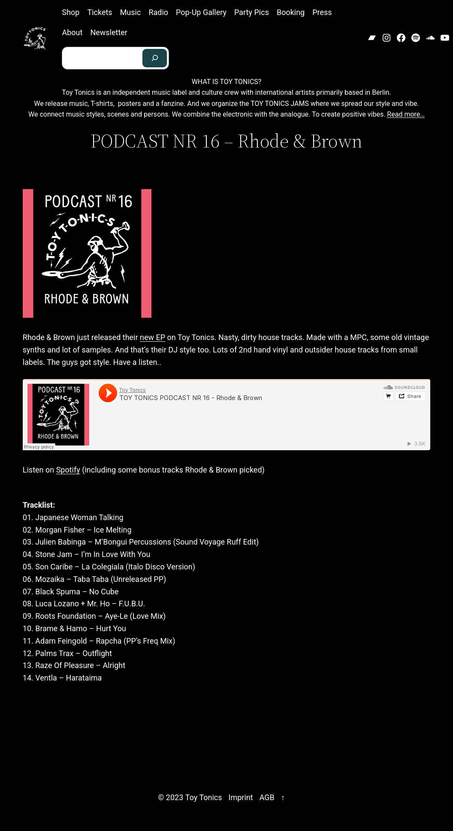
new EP (152, 337)
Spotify (68, 469)
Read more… (406, 114)
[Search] (154, 58)
